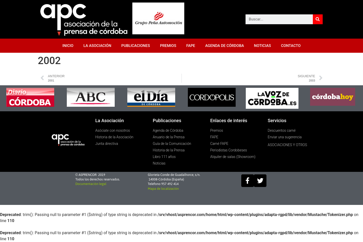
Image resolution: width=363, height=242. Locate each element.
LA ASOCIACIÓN (97, 45)
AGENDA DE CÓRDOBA (224, 45)
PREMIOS (168, 45)
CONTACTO (291, 45)
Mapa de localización (163, 189)
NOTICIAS (262, 45)
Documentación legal (90, 184)
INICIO (68, 45)
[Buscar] (318, 19)
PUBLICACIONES (135, 45)
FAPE (190, 45)
